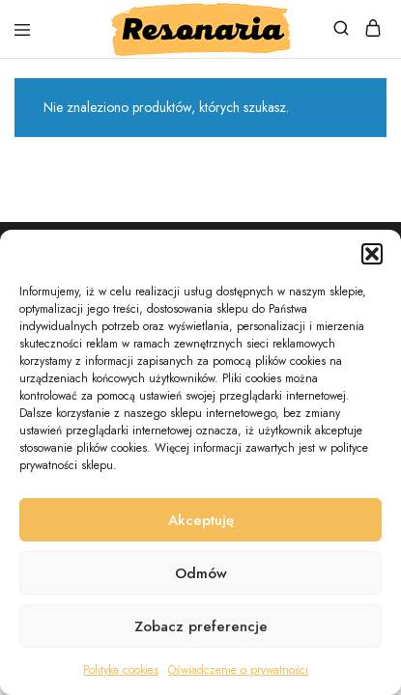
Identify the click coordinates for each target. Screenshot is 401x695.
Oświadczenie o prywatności (238, 670)
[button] (372, 254)
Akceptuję (201, 520)
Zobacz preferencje (201, 626)
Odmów (201, 573)
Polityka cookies (120, 670)
